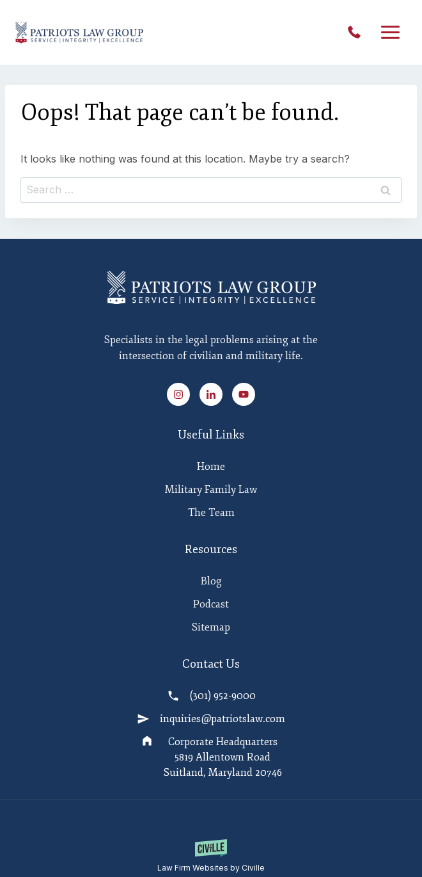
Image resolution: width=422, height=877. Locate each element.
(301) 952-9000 (357, 32)
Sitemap (211, 627)
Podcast (211, 604)
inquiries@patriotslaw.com (222, 718)
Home (211, 466)
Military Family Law (211, 489)
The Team (211, 512)
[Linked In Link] (214, 394)
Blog (211, 581)
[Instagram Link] (182, 394)
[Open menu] (390, 32)
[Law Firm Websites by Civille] (211, 856)
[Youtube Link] (243, 394)
